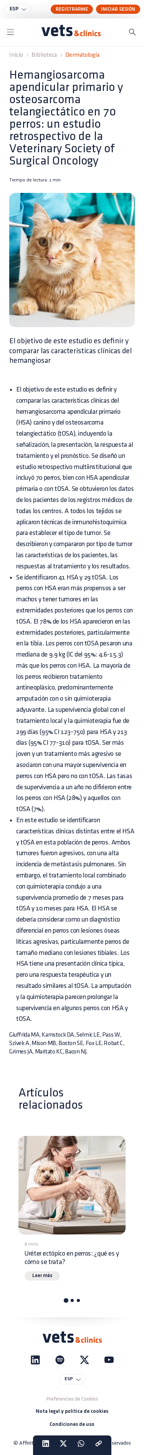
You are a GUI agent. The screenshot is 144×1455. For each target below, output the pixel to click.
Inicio (16, 55)
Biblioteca (44, 55)
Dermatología (82, 55)
